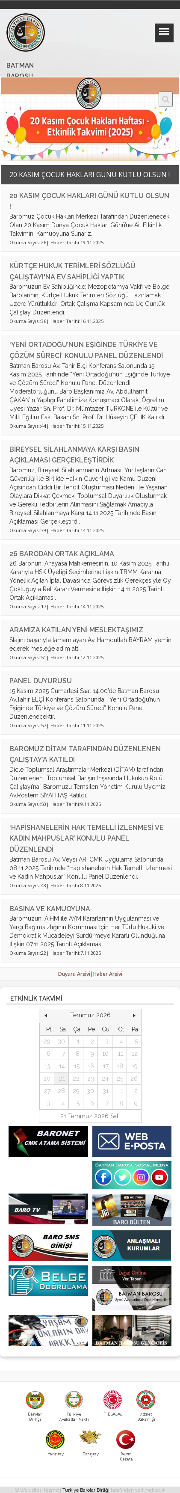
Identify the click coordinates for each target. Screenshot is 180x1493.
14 (62, 1066)
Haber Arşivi (107, 974)
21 (62, 1078)
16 (91, 1066)
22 (76, 1078)
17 (106, 1066)
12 (135, 1053)
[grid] (90, 1066)
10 (105, 1053)
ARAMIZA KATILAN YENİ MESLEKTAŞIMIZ (76, 630)
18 (120, 1066)
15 (77, 1066)
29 (47, 1041)
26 (134, 1078)
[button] (45, 1015)
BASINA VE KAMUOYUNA (49, 909)
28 (61, 1090)
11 (120, 1053)
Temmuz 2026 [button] (90, 1015)
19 (135, 1066)
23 (90, 1078)
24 (105, 1078)
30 (61, 1041)
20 (46, 1078)
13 (47, 1066)
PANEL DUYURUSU (40, 681)
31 (106, 1090)
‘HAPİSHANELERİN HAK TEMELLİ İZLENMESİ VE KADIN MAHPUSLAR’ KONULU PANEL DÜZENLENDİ (86, 838)
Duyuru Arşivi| (75, 974)
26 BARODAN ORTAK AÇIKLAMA (68, 554)
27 (47, 1090)
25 (120, 1078)
